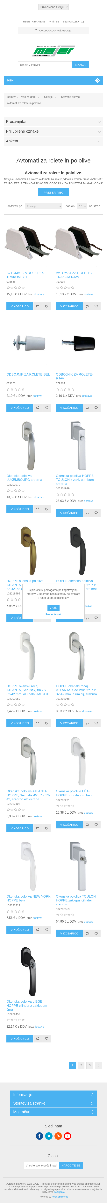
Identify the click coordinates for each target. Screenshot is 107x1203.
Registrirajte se (34, 21)
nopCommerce (60, 1196)
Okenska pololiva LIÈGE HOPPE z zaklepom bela (74, 793)
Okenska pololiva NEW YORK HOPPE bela (28, 898)
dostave (39, 294)
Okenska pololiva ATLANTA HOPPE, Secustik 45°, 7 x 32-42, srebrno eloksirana (28, 795)
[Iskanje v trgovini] (45, 64)
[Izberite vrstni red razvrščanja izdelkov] (43, 206)
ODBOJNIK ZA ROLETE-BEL (28, 374)
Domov (11, 96)
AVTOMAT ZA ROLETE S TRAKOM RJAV (75, 275)
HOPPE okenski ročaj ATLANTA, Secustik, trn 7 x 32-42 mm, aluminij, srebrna (76, 690)
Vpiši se (54, 21)
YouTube (67, 1136)
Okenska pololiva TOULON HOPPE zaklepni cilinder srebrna (76, 900)
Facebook (39, 1136)
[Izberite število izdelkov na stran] (82, 206)
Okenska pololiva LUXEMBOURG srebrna (24, 478)
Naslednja (98, 1065)
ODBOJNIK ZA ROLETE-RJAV (74, 376)
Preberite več (53, 614)
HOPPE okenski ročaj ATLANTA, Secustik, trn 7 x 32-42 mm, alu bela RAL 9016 (28, 690)
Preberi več (53, 192)
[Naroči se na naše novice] (41, 1165)
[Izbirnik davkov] (53, 7)
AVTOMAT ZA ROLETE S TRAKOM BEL (25, 275)
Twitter (49, 1136)
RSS (58, 1136)
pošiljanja (59, 1192)
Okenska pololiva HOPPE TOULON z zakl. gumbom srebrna (75, 480)
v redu (53, 607)
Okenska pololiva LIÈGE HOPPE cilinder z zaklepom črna (26, 1005)
